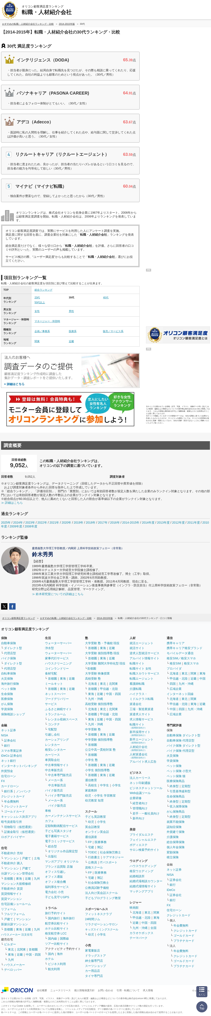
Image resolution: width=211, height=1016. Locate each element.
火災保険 (7, 678)
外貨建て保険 (176, 832)
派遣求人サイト (140, 714)
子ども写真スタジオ (58, 831)
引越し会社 (52, 734)
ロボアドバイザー (13, 837)
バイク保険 (8, 658)
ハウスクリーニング (58, 663)
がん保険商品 (176, 811)
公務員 (92, 862)
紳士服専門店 (94, 960)
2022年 (42, 522)
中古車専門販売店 (60, 775)
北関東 (21, 949)
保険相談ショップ (13, 714)
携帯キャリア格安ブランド (184, 648)
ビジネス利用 (57, 964)
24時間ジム (92, 919)
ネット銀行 (8, 760)
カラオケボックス (141, 933)
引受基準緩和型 (180, 791)
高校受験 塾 (93, 678)
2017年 (103, 522)
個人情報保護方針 (84, 990)
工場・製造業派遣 (141, 709)
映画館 (134, 907)
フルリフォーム (14, 914)
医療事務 (101, 842)
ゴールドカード (14, 811)
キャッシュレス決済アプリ (19, 816)
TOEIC (92, 852)
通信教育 (91, 780)
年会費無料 (11, 801)
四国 (173, 683)
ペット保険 (8, 688)
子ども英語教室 (95, 816)
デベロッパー (13, 969)
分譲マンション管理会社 (17, 873)
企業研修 (136, 798)
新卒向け (139, 818)
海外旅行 (69, 918)
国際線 (64, 938)
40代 (105, 297)
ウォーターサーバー (58, 643)
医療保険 (7, 699)
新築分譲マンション (14, 924)
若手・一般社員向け (146, 813)
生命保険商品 (176, 796)
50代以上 (40, 302)
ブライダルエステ (141, 834)
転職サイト (137, 663)
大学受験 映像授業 (97, 673)
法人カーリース (140, 778)
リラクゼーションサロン (101, 924)
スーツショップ (95, 966)
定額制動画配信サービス (61, 826)
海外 (60, 954)
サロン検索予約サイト (144, 849)
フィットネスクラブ (98, 914)
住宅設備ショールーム (16, 904)
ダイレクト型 (13, 648)
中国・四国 (33, 954)
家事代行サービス (57, 658)
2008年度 (31, 526)
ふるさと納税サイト (58, 709)
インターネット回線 (180, 694)
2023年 (30, 522)
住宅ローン (8, 776)
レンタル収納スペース (63, 719)
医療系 (73, 331)
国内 (51, 954)
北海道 (92, 683)
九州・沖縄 (95, 699)
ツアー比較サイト (57, 943)
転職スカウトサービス (144, 673)
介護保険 (173, 837)
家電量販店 (92, 950)
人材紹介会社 (138, 748)
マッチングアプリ (141, 891)
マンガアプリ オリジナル (62, 861)
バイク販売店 (54, 790)
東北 (11, 949)
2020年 (66, 522)
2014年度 (148, 522)
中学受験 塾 (93, 729)
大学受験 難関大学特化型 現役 (105, 663)
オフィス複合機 (55, 881)
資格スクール (94, 867)
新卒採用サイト (140, 733)
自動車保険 (8, 643)
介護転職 (136, 688)
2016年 (115, 522)
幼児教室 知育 (94, 800)
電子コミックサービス (60, 841)
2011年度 (193, 522)
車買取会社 (52, 760)
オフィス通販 (54, 876)
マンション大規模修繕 (16, 883)
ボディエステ (138, 845)
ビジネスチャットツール (146, 788)
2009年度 (16, 526)
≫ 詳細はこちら (12, 502)
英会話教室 (92, 827)
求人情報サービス (141, 719)
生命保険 (7, 694)
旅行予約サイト (55, 913)
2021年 (54, 522)
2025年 (6, 522)
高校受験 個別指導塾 (99, 704)
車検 (48, 810)
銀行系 (8, 791)
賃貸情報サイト (11, 893)
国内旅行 (54, 918)
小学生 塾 (91, 760)
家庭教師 (91, 790)
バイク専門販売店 (60, 795)
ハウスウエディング (143, 866)
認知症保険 (174, 827)
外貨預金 (7, 771)
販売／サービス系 (113, 331)
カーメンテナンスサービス (63, 815)
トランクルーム (55, 714)
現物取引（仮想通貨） (19, 827)
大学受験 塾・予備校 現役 (102, 643)
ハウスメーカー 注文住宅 (16, 934)
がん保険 (7, 704)
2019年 (78, 522)
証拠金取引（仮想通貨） (20, 832)
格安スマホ (191, 663)
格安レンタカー (55, 749)
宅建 (91, 847)
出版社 (52, 856)
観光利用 (54, 969)
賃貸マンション (11, 899)
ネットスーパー (55, 694)
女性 (37, 311)
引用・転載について (128, 990)
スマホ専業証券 (11, 750)
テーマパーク (138, 938)
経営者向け (140, 803)
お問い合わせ (105, 990)
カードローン (10, 786)
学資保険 (7, 709)
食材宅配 (51, 673)
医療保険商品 (176, 781)
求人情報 (148, 990)
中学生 (104, 785)
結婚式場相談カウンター (146, 881)
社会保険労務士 (110, 852)
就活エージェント (141, 643)
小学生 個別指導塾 (97, 770)
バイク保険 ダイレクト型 (183, 745)
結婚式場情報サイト (143, 886)
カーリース (52, 754)
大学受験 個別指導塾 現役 (102, 653)
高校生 (92, 785)
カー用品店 (92, 970)
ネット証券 (8, 730)
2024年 (18, 522)
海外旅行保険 (10, 683)
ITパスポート (108, 862)
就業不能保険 (176, 821)
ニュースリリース (60, 990)
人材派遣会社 (138, 756)
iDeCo (171, 890)
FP (90, 842)
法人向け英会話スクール (101, 893)
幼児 (91, 821)
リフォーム (8, 909)
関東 (37, 341)
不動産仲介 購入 (12, 863)
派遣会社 (136, 704)
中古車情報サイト (57, 765)
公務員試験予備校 (97, 887)
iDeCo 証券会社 (11, 755)
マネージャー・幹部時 (47, 321)
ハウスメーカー (14, 964)
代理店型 (10, 653)
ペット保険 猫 (176, 776)
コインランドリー (57, 668)
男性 (71, 311)
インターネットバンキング (19, 766)
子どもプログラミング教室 (103, 898)
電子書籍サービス (57, 836)
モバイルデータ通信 (180, 653)
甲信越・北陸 (109, 688)
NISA (4, 735)
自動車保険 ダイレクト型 (183, 735)
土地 (37, 858)
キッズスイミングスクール (101, 929)
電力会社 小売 (54, 892)
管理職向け (140, 808)
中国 (202, 678)
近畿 (71, 341)
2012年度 (178, 522)
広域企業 (176, 688)
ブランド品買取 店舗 (59, 866)
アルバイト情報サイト (144, 658)
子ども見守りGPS (57, 897)
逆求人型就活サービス (144, 653)
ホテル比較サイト (57, 928)
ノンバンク (23, 791)
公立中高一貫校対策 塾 (100, 749)
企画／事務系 (42, 331)
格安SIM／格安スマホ (181, 658)
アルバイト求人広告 (143, 761)
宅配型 (52, 729)
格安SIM (175, 663)
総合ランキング (43, 289)
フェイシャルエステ (143, 839)
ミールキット (54, 683)
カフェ (49, 821)
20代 (37, 297)
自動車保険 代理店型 (180, 740)
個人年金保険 (176, 847)
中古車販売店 (54, 770)
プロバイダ (174, 668)
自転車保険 (8, 673)
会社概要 (42, 990)
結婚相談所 (137, 876)
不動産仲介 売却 (12, 853)
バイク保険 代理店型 (180, 750)
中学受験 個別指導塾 (99, 739)
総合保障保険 (176, 842)
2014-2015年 (130, 522)
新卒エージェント (141, 741)
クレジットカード (13, 796)
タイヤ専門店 (94, 976)
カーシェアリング (57, 739)
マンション (11, 858)
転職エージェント (141, 678)
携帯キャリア (176, 643)
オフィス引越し (55, 871)
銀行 (7, 745)
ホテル (49, 959)
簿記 (100, 847)
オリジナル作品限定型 (63, 851)
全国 (153, 928)
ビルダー (10, 944)
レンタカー (52, 744)
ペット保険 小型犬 (179, 771)
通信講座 (91, 837)
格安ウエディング (141, 871)
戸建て (26, 858)
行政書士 (94, 857)
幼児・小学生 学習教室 (100, 795)
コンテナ (54, 724)
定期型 (186, 786)
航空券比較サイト (57, 923)
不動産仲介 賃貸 (12, 888)
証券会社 (10, 740)
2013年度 (163, 522)
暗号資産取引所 (11, 821)
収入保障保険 (179, 806)
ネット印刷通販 (140, 783)
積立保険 (173, 857)
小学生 (116, 785)
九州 (37, 878)
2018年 (90, 522)
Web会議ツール (140, 793)
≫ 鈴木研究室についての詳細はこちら (58, 594)
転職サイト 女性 (140, 668)
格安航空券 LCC (56, 933)
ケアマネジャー (113, 857)
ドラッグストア (95, 955)
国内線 (52, 938)
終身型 (174, 786)
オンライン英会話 (97, 832)
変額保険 (173, 852)
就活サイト (137, 648)
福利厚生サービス (57, 887)
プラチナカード (183, 940)
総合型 (52, 846)
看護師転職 (137, 683)
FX (3, 781)
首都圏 (8, 878)
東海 (19, 878)
